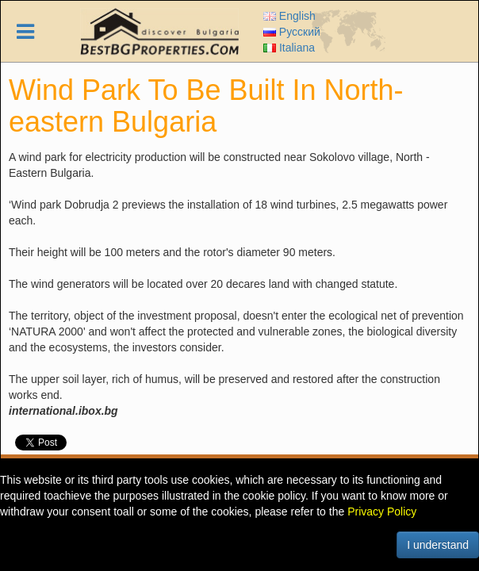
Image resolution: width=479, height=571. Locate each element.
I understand (438, 544)
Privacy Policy (381, 511)
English (289, 16)
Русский (291, 31)
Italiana (289, 47)
